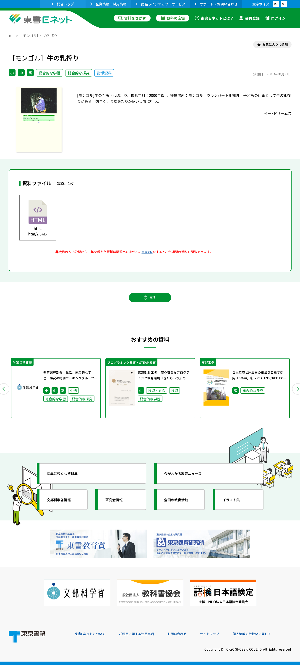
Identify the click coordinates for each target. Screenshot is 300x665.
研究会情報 (117, 507)
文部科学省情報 (63, 507)
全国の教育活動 (180, 507)
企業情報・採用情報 (108, 4)
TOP (12, 35)
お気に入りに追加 (271, 45)
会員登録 (249, 18)
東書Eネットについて (92, 634)
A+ (284, 4)
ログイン (275, 18)
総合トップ (63, 4)
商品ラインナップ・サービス (160, 4)
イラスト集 (234, 507)
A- (276, 4)
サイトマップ (223, 634)
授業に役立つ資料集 (67, 481)
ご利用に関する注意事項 (143, 634)
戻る (150, 301)
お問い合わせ (188, 634)
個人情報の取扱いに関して (270, 634)
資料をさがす (132, 18)
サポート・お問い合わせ (216, 4)
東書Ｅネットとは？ (214, 18)
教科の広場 (173, 18)
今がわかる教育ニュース (188, 481)
